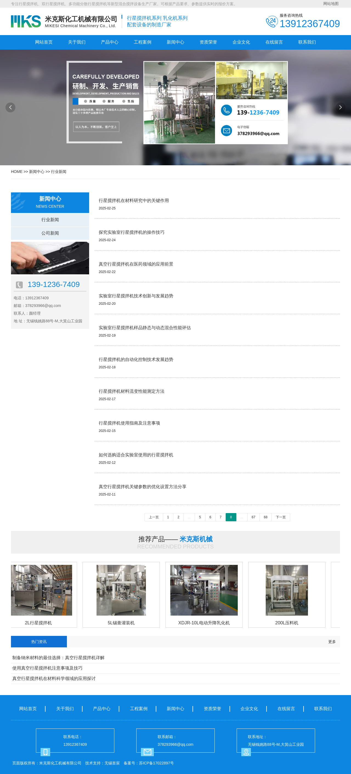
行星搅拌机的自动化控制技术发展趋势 (136, 359)
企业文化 (241, 42)
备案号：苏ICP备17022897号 (149, 763)
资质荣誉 (208, 42)
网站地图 (331, 3)
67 (253, 517)
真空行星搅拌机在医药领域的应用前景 (136, 264)
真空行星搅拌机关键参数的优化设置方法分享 (142, 486)
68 (265, 517)
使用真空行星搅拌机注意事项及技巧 (47, 668)
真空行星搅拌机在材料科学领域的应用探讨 (54, 678)
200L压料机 (288, 622)
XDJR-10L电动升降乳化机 (205, 622)
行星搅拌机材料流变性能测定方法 (132, 391)
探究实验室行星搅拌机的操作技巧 (132, 232)
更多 (332, 641)
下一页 (281, 517)
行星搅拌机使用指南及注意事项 (129, 423)
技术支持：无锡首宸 (102, 763)
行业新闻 (58, 171)
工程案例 (142, 42)
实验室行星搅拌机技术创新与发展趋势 (136, 296)
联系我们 (307, 42)
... (189, 517)
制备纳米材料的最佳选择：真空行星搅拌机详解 (58, 657)
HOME (16, 171)
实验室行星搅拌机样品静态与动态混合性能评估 (145, 327)
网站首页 (44, 42)
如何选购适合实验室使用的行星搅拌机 (136, 455)
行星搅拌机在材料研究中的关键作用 (134, 200)
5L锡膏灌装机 (122, 622)
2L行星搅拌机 (39, 622)
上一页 (154, 517)
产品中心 (109, 42)
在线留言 (274, 42)
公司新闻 (50, 233)
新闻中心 (175, 42)
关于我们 (77, 42)
